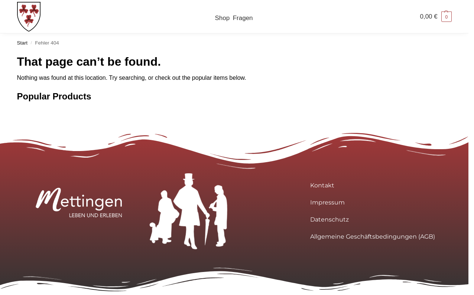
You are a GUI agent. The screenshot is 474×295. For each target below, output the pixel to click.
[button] (435, 17)
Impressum (327, 202)
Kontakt (322, 185)
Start (22, 43)
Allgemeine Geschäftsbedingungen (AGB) (372, 236)
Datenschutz (329, 219)
